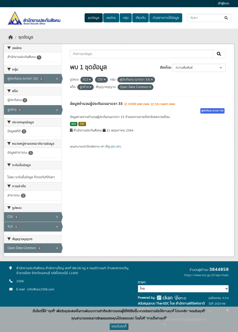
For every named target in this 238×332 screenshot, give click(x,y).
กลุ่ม (126, 18)
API (102, 146)
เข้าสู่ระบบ (223, 3)
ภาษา (141, 282)
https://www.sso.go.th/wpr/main (206, 275)
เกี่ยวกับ (140, 18)
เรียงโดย (165, 67)
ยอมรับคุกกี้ (119, 326)
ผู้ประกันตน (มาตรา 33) (212, 110)
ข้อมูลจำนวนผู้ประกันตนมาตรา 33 (96, 104)
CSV (82, 124)
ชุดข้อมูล (93, 18)
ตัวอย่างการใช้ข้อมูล (166, 18)
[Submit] (226, 18)
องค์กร (111, 18)
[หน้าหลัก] (10, 37)
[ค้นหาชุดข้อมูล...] (209, 18)
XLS (73, 124)
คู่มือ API (115, 146)
